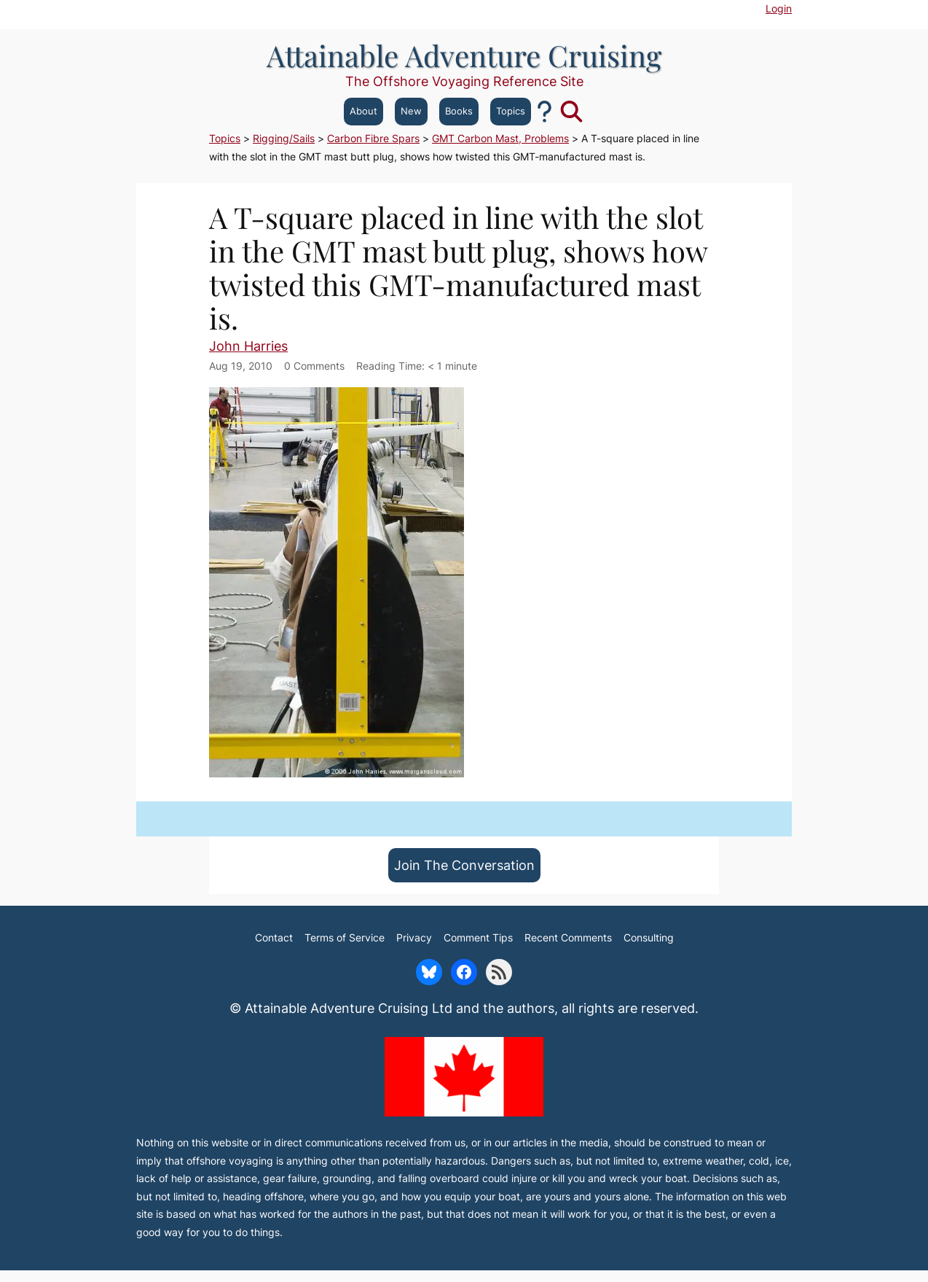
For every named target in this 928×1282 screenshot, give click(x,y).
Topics (510, 111)
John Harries (248, 346)
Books (459, 111)
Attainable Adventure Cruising (464, 55)
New (411, 111)
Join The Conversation (464, 865)
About (363, 111)
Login (779, 8)
